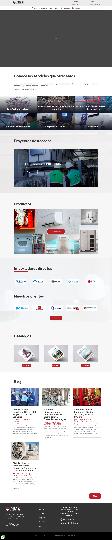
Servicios (43, 8)
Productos (54, 8)
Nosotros (76, 8)
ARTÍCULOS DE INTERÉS (22, 475)
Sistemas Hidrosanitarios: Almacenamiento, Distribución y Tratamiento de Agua (55, 414)
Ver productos (56, 231)
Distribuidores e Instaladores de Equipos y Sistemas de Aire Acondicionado (24, 467)
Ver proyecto (31, 172)
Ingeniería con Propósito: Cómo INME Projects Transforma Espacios (25, 413)
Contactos (42, 526)
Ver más (56, 318)
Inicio (34, 8)
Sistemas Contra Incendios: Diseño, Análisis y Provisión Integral (84, 413)
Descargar (26, 365)
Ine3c (17, 420)
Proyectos (65, 8)
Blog (95, 496)
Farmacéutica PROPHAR (43, 164)
